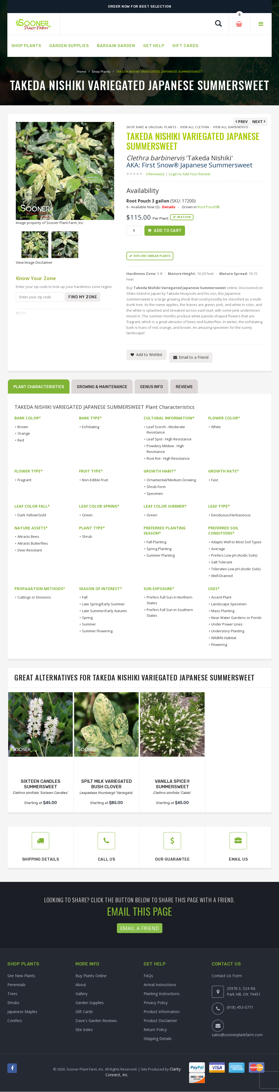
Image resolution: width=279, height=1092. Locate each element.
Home (81, 71)
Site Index (84, 1029)
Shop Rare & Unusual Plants (151, 127)
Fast (214, 480)
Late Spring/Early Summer (103, 604)
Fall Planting (156, 542)
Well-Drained (222, 575)
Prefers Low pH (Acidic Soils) (234, 555)
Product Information (162, 1011)
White (216, 426)
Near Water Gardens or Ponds (236, 617)
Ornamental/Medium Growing (171, 480)
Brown (22, 426)
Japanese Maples (22, 1011)
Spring (87, 617)
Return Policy (155, 1029)
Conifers (14, 1020)
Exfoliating (90, 426)
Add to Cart (168, 230)
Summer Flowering (97, 631)
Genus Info (151, 387)
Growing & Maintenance (102, 387)
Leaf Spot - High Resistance (169, 439)
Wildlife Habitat (223, 638)
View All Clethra (194, 127)
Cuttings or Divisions (34, 597)
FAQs (148, 975)
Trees (12, 993)
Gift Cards (84, 1011)
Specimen (155, 493)
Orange (23, 433)
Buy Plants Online (91, 975)
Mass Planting (222, 611)
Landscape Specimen (229, 604)
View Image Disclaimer (34, 262)
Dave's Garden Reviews (96, 1020)
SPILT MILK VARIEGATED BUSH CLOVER (106, 784)
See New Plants (21, 975)
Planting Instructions (162, 993)
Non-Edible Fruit (95, 480)
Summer (89, 624)
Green (87, 515)
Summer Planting (161, 555)
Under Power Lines (226, 624)
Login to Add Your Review (189, 173)
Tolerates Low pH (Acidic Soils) (235, 569)
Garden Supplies (89, 1002)
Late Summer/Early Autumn (104, 611)
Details (168, 206)
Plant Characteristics (38, 387)
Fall (84, 597)
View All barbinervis (230, 127)
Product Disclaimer (160, 1020)
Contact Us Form (227, 975)
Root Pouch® (209, 206)
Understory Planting (227, 631)
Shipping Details (158, 1038)
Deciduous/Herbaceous (231, 515)
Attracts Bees (28, 536)
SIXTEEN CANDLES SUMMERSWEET (40, 784)
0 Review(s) (157, 173)
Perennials (16, 984)
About (80, 984)
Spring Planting (159, 548)
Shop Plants (101, 71)
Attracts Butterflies (32, 543)
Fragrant (24, 480)
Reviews (184, 387)
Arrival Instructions (160, 984)
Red (20, 440)
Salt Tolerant (221, 562)
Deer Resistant (29, 550)
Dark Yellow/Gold (31, 515)
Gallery (81, 993)
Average (218, 548)
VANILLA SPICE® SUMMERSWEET (172, 784)
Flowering (219, 644)
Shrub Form (156, 486)
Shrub (87, 536)
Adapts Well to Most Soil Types (236, 542)
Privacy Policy (156, 1002)
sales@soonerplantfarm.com (237, 1035)
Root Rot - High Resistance (168, 458)
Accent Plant (221, 597)
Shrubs (13, 1002)
